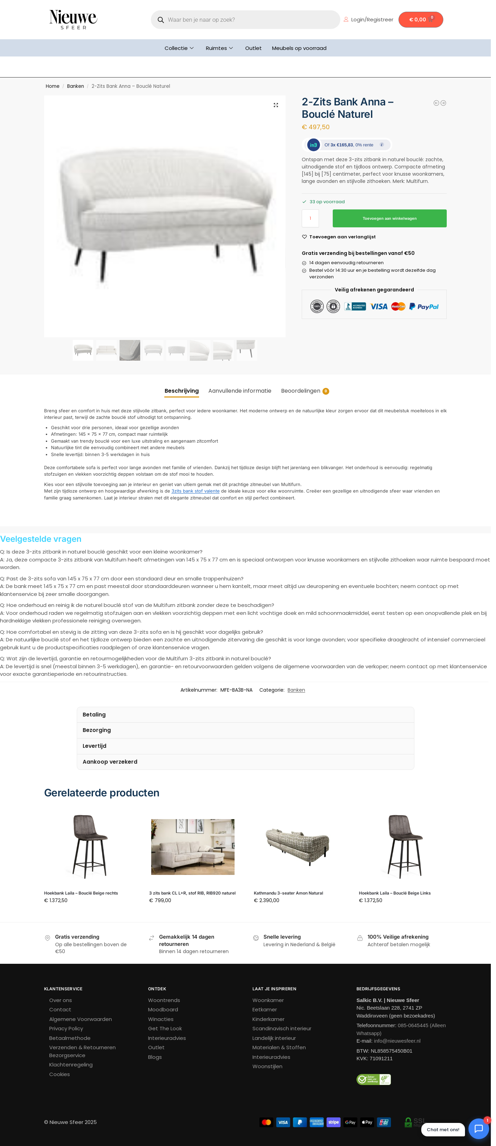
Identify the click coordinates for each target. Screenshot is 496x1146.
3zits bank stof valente (196, 491)
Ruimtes (219, 48)
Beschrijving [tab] (182, 391)
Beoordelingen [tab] (305, 391)
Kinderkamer (268, 1019)
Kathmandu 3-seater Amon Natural (288, 893)
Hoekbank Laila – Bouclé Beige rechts (81, 893)
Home (53, 86)
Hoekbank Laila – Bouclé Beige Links (395, 893)
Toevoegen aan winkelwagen (390, 218)
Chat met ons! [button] (443, 1129)
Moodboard (163, 1009)
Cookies (59, 1074)
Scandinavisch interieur (281, 1028)
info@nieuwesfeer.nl (397, 1041)
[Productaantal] (310, 218)
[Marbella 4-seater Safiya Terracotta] (436, 103)
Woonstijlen (267, 1066)
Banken (75, 86)
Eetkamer (264, 1009)
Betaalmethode (70, 1038)
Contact (60, 1009)
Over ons (60, 1000)
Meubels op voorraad (299, 48)
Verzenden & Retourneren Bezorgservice (82, 1051)
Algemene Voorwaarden (80, 1019)
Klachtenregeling (71, 1064)
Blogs (155, 1057)
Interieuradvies (167, 1038)
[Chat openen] (478, 1128)
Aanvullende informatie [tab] (239, 391)
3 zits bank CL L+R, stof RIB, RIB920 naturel (192, 893)
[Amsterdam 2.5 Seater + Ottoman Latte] (443, 103)
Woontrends (164, 1000)
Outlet (253, 48)
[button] (276, 105)
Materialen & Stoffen (279, 1047)
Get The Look (165, 1028)
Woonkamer (268, 1000)
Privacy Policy (66, 1028)
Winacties (161, 1019)
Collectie (179, 48)
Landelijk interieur (274, 1038)
